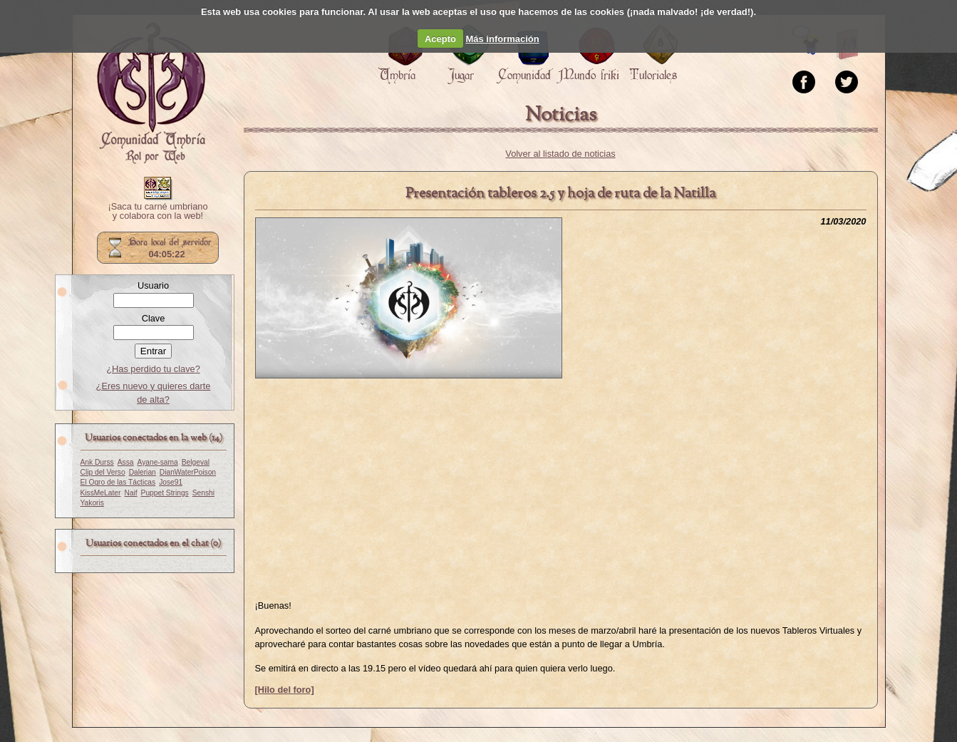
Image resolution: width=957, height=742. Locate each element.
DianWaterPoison (188, 472)
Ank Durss (97, 462)
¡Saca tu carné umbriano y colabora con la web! (157, 211)
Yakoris (92, 503)
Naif (130, 493)
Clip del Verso (103, 472)
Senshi (203, 493)
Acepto (440, 39)
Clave (153, 318)
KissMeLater (101, 493)
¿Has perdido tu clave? (153, 369)
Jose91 (170, 482)
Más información (502, 39)
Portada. (151, 93)
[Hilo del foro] (284, 689)
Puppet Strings (165, 493)
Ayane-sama (157, 462)
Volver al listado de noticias (560, 153)
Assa (126, 462)
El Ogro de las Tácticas (118, 482)
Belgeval (195, 462)
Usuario (153, 285)
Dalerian (142, 472)
